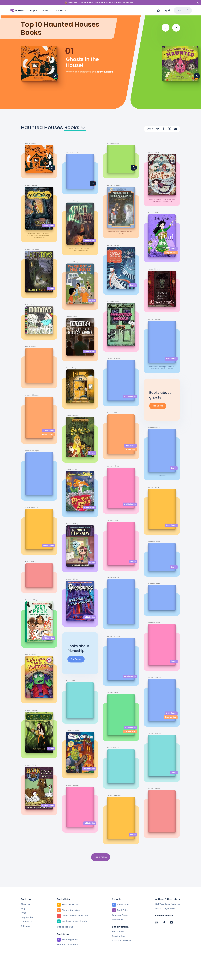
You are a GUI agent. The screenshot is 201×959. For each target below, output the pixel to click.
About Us (25, 904)
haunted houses (39, 238)
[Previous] (165, 28)
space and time (33, 233)
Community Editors (121, 940)
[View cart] (158, 10)
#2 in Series (48, 545)
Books (46, 10)
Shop (33, 10)
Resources (117, 919)
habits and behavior (80, 251)
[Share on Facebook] (163, 129)
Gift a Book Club (65, 927)
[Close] (197, 2)
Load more (100, 857)
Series (51, 288)
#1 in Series (49, 225)
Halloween (162, 476)
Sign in (168, 10)
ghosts (71, 248)
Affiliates (25, 926)
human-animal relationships (38, 236)
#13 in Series (130, 676)
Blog (23, 908)
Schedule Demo (120, 915)
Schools (60, 10)
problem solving (169, 199)
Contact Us (27, 921)
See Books (76, 659)
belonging (157, 201)
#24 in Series (48, 805)
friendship (155, 369)
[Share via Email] (175, 129)
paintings (45, 233)
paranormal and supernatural (160, 367)
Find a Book (118, 931)
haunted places (167, 369)
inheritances (167, 201)
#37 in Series (130, 396)
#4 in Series (130, 727)
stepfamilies (113, 232)
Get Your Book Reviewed (167, 904)
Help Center (27, 917)
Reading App (118, 936)
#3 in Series (48, 430)
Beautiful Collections (67, 944)
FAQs (23, 913)
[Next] (176, 28)
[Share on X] (169, 129)
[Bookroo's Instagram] (157, 922)
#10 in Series (89, 768)
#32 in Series (130, 504)
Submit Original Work (166, 908)
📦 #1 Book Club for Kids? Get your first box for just (99, 2)
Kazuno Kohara (104, 71)
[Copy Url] (157, 129)
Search (183, 10)
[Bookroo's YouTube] (171, 922)
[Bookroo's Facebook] (164, 922)
